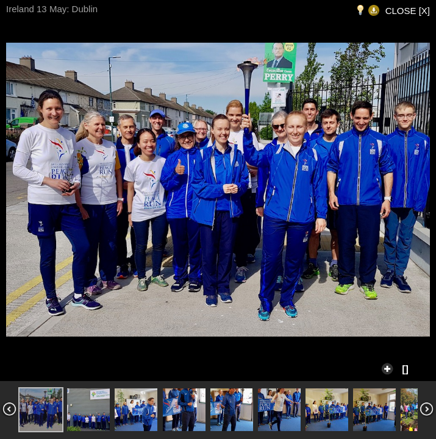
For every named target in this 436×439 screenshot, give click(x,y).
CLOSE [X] (407, 10)
